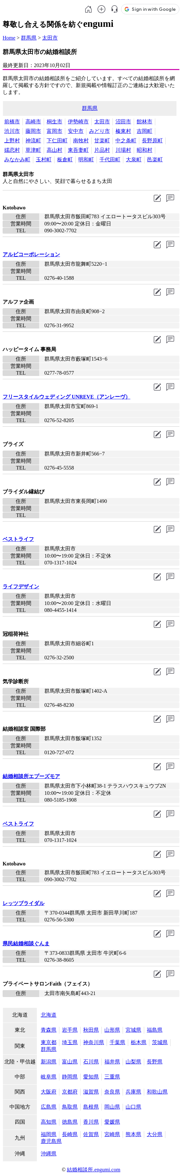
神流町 (33, 140)
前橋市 (12, 121)
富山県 (70, 1061)
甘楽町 (102, 140)
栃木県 (138, 1042)
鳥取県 (70, 1107)
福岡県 (48, 1134)
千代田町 (109, 159)
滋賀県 (91, 1092)
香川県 (91, 1122)
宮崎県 (112, 1134)
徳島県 (70, 1122)
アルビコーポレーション (31, 254)
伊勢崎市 (78, 121)
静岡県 (70, 1076)
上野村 (12, 140)
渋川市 (12, 131)
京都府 (70, 1092)
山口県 (133, 1107)
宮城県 (133, 1030)
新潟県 (48, 1061)
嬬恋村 (12, 150)
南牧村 (81, 140)
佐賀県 (91, 1134)
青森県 (48, 1030)
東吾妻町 (78, 150)
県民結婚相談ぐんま (26, 943)
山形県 (112, 1030)
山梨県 (133, 1061)
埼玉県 (70, 1042)
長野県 (154, 1061)
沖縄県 (48, 1153)
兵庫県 (133, 1092)
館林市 (144, 121)
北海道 (48, 1015)
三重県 (112, 1076)
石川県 (91, 1061)
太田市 (50, 38)
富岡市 (54, 131)
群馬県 (29, 38)
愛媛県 (112, 1122)
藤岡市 (33, 131)
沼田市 (123, 121)
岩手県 (70, 1030)
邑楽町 (155, 159)
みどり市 (99, 131)
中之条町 (125, 140)
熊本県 (133, 1134)
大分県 (154, 1134)
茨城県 (160, 1042)
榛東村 (123, 131)
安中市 (75, 131)
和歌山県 (157, 1092)
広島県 (48, 1107)
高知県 (48, 1122)
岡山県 (112, 1107)
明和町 (86, 159)
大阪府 (48, 1092)
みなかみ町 (17, 159)
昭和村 (144, 150)
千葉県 (117, 1042)
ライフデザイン (21, 586)
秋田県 (91, 1030)
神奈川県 (93, 1042)
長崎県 (70, 1134)
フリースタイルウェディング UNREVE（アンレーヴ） (66, 397)
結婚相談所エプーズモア (31, 776)
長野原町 (152, 140)
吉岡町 (144, 131)
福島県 (154, 1030)
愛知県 (91, 1076)
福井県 (112, 1061)
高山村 (54, 150)
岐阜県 (48, 1076)
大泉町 (134, 159)
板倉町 (65, 159)
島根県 (91, 1107)
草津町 (33, 150)
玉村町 (44, 159)
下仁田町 (57, 140)
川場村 (123, 150)
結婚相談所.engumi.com (93, 1169)
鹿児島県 (51, 1141)
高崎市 (33, 121)
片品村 (102, 150)
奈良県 (112, 1092)
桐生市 (54, 121)
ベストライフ (18, 539)
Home (9, 38)
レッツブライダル (23, 903)
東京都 (48, 1042)
